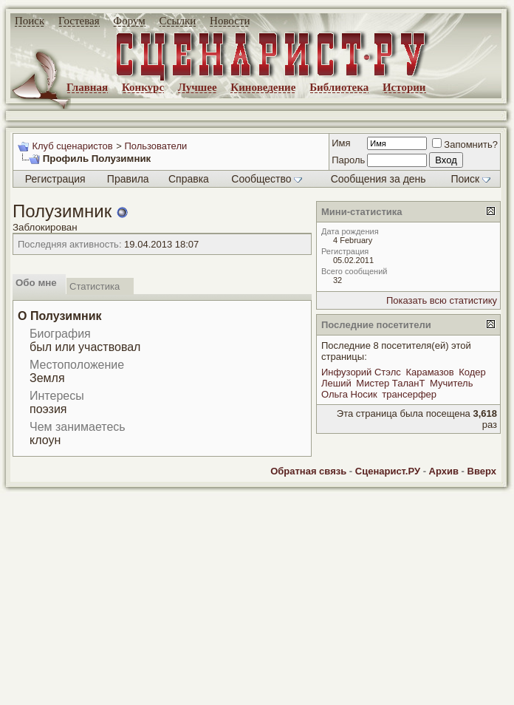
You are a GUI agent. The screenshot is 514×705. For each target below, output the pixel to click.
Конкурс (143, 87)
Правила (128, 179)
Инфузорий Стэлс (361, 372)
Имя (341, 143)
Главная (87, 87)
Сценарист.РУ (387, 471)
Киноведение (262, 87)
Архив (444, 471)
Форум (129, 21)
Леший (336, 383)
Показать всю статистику (441, 300)
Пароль (348, 160)
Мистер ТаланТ (390, 383)
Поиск (29, 21)
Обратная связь (308, 471)
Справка (188, 179)
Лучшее (197, 87)
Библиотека (339, 87)
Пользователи (155, 145)
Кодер (472, 372)
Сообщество (266, 179)
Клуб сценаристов (72, 145)
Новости (230, 21)
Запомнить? (465, 144)
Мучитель (451, 383)
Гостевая (79, 21)
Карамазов (429, 372)
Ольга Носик (349, 394)
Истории (404, 87)
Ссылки (178, 21)
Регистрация (55, 179)
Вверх (481, 471)
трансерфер (409, 394)
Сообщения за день (378, 179)
